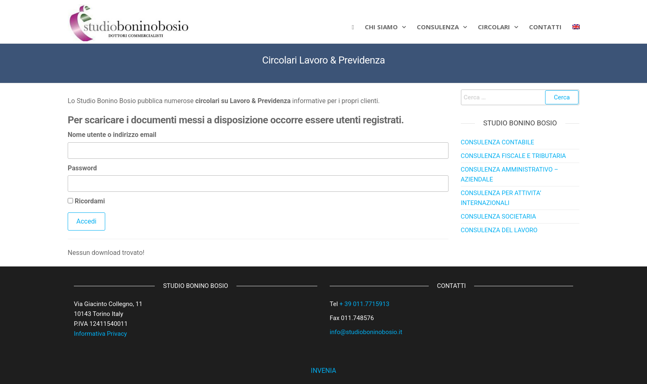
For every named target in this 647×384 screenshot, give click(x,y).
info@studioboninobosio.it (366, 332)
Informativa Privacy (100, 333)
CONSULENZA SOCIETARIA (498, 216)
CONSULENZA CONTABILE (497, 142)
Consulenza (438, 27)
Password (82, 168)
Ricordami (86, 201)
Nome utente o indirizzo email (112, 135)
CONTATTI (545, 27)
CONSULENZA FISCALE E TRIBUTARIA (513, 156)
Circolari (494, 27)
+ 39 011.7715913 (365, 304)
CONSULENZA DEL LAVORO (499, 230)
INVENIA (323, 371)
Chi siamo (381, 27)
